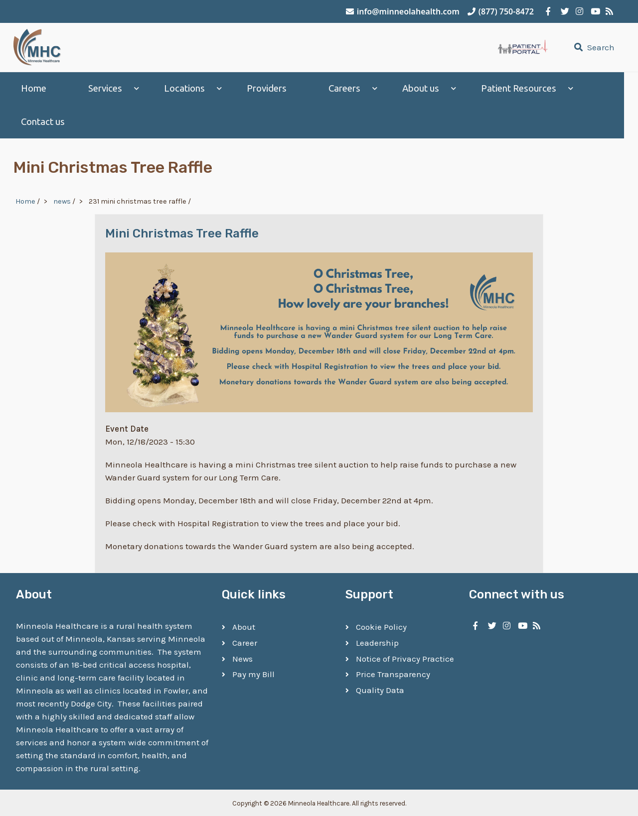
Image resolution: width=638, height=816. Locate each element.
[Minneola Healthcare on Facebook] (548, 11)
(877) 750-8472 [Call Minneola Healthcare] (501, 11)
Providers (267, 88)
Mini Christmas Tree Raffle (182, 231)
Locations (184, 88)
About (243, 625)
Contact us (43, 122)
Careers (344, 88)
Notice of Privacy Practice (405, 657)
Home (33, 88)
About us (420, 88)
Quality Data (380, 689)
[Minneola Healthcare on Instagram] (578, 11)
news (62, 199)
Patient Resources (518, 88)
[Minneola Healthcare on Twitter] (563, 11)
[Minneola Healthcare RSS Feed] (608, 11)
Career (244, 641)
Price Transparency (393, 673)
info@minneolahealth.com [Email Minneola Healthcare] (403, 11)
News (242, 657)
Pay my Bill (253, 673)
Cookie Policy (381, 625)
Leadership (377, 641)
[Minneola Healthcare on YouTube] (593, 11)
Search (593, 47)
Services (105, 88)
